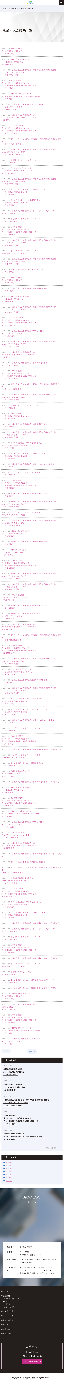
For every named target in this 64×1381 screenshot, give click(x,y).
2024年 (9, 1168)
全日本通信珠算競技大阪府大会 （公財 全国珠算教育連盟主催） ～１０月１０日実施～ (18, 880)
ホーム (5, 8)
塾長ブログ (7, 1329)
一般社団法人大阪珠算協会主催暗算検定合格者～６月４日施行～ (36, 749)
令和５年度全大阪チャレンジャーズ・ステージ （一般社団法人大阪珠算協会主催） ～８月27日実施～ (24, 712)
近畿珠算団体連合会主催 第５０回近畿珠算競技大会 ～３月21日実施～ (15, 996)
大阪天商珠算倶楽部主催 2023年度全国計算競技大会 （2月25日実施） (15, 552)
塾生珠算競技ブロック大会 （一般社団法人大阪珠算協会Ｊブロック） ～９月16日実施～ (18, 416)
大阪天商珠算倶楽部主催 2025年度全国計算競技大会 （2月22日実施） (15, 61)
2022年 (9, 1174)
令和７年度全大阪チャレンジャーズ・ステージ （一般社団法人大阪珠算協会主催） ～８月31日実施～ (24, 192)
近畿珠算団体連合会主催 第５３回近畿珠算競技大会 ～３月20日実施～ (15, 280)
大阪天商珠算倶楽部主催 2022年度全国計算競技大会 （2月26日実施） (15, 790)
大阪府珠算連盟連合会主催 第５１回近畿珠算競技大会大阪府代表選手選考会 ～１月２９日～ (20, 813)
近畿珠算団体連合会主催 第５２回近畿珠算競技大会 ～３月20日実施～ (15, 533)
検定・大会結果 (9, 1307)
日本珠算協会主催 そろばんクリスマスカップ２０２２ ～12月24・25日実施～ (15, 835)
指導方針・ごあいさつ (11, 1299)
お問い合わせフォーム (32, 1361)
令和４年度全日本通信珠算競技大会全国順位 (28, 862)
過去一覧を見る (51, 1148)
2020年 (9, 1181)
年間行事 (7, 1304)
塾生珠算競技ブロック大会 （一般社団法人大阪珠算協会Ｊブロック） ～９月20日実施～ (18, 671)
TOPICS (6, 1325)
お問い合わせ (8, 1320)
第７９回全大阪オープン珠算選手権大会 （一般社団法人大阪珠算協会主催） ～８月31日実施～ (21, 202)
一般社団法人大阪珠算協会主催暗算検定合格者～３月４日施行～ (36, 782)
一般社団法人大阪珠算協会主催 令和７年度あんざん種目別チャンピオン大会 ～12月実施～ (18, 117)
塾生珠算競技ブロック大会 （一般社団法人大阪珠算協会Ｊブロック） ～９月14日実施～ (18, 170)
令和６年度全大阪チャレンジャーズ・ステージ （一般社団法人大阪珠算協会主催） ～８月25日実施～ (24, 456)
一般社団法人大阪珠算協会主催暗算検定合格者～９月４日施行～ (36, 923)
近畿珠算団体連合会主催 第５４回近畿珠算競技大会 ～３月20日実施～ (15, 51)
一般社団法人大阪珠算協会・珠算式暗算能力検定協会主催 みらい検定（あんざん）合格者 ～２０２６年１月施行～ (26, 1102)
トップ (5, 1291)
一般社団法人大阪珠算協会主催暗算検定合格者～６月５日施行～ (36, 958)
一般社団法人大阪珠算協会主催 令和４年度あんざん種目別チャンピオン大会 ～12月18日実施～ (18, 845)
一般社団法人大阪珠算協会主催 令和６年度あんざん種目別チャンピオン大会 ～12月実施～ (18, 354)
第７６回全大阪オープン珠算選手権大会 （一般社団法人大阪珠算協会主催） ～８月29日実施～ (21, 904)
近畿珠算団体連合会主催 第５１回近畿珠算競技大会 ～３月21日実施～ (15, 773)
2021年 (9, 1178)
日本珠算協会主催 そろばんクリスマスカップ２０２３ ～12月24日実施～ (15, 597)
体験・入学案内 (9, 1316)
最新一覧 (31, 1051)
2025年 (9, 1166)
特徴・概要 (8, 1301)
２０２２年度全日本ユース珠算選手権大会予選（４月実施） (34, 988)
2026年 (9, 1162)
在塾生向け (7, 1334)
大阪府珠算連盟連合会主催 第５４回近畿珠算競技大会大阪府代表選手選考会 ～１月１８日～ (20, 96)
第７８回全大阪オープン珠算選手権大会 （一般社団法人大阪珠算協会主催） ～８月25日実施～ (21, 445)
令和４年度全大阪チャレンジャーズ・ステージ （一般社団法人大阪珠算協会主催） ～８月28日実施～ (24, 915)
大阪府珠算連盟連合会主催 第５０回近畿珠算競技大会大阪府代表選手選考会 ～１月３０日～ (20, 1030)
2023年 (9, 1172)
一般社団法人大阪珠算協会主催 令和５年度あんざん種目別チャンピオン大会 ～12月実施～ (18, 626)
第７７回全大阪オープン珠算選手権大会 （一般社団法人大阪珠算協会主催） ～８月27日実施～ (21, 701)
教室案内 (14, 8)
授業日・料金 (8, 1311)
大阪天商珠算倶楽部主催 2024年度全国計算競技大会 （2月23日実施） (15, 299)
